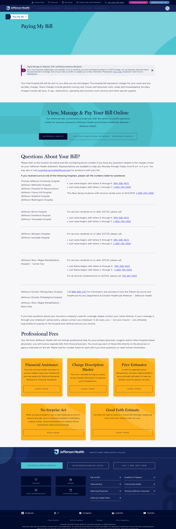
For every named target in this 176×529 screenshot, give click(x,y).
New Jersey (117, 72)
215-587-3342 (129, 276)
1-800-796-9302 (122, 187)
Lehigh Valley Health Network (90, 2)
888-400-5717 (79, 292)
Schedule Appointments (138, 2)
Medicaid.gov (32, 74)
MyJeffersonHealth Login (159, 2)
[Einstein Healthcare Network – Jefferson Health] (103, 136)
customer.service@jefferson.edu (54, 170)
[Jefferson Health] (53, 136)
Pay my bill (68, 2)
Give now (54, 2)
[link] (105, 477)
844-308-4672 (121, 183)
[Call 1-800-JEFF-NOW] (134, 465)
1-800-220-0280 (145, 193)
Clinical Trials (39, 2)
